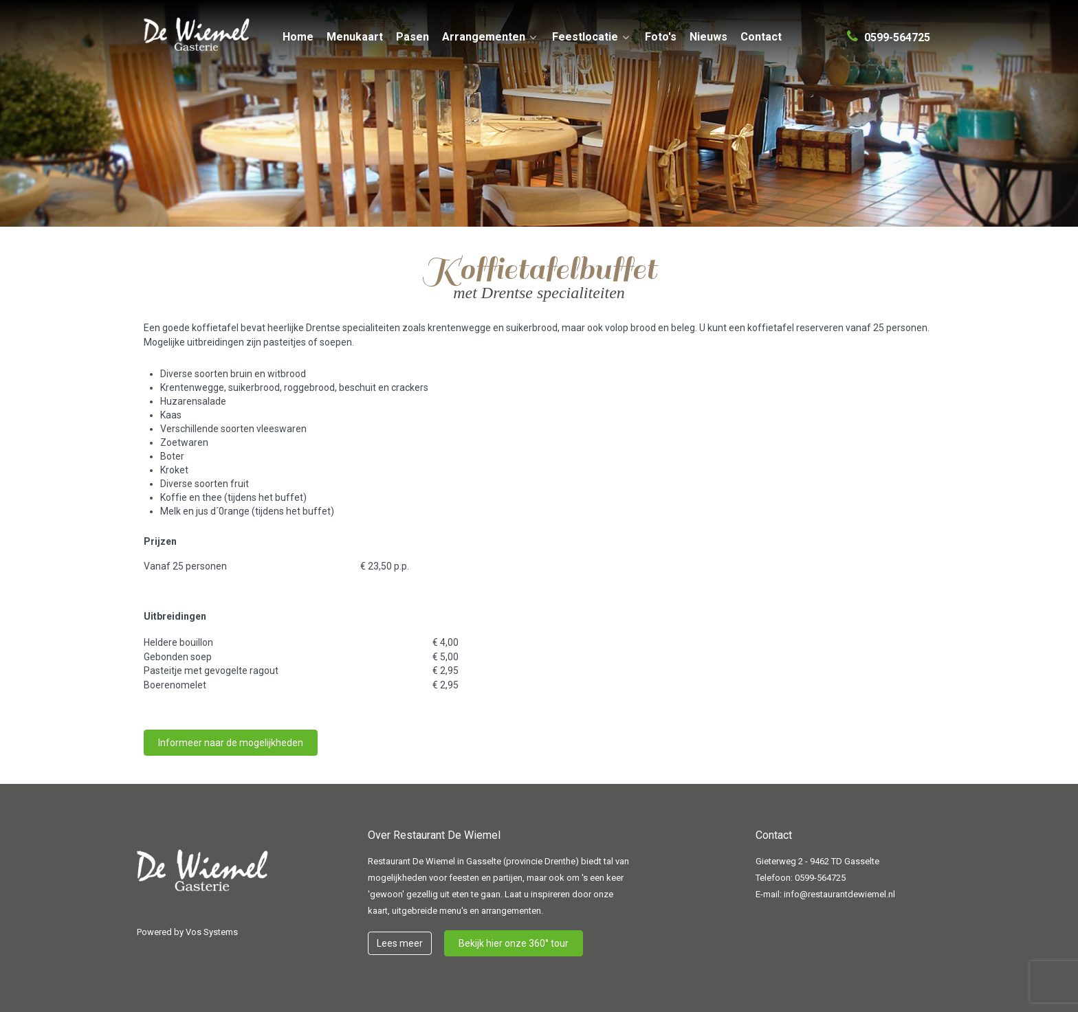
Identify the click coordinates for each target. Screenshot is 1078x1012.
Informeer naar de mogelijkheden (230, 742)
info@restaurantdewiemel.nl (839, 894)
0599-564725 (820, 878)
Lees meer (400, 943)
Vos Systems (212, 932)
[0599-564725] (888, 31)
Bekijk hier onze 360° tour (514, 943)
